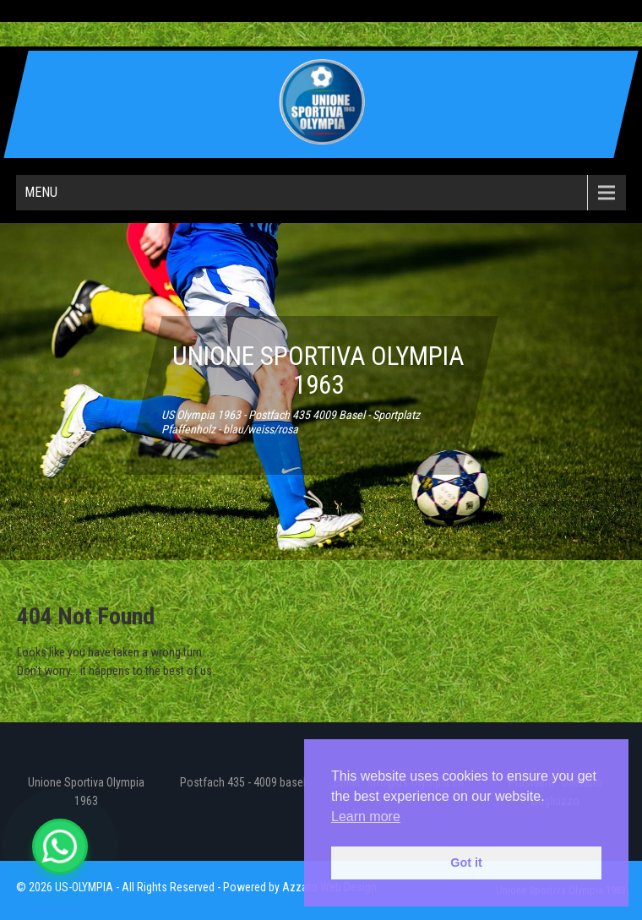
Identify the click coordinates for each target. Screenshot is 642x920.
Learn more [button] (365, 816)
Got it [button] (466, 862)
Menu (40, 192)
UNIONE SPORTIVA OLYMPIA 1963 (318, 370)
